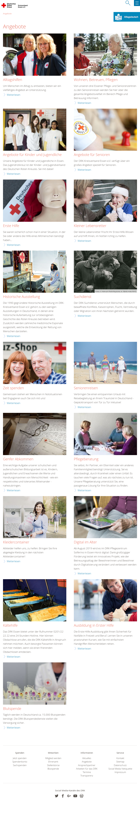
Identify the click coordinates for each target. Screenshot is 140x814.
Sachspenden (20, 765)
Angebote (7, 13)
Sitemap (120, 761)
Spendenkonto (19, 761)
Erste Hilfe (11, 226)
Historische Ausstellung (21, 296)
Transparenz (86, 775)
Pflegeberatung (86, 459)
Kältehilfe (10, 625)
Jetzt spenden (20, 758)
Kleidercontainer (16, 542)
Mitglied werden (53, 758)
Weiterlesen (13, 94)
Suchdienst (82, 296)
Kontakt (120, 758)
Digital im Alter (85, 542)
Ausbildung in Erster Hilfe (94, 625)
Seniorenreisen (86, 388)
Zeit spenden (13, 388)
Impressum (120, 772)
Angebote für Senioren (92, 154)
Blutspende (12, 708)
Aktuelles (86, 758)
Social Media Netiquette (120, 768)
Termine (87, 772)
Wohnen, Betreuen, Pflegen (96, 80)
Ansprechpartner (86, 765)
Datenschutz (120, 765)
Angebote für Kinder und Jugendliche (32, 154)
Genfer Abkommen (18, 459)
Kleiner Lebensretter (90, 226)
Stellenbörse (53, 765)
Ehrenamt (53, 761)
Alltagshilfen (12, 80)
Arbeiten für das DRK (86, 768)
